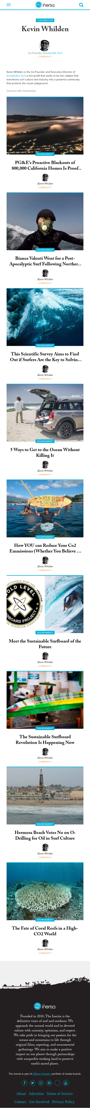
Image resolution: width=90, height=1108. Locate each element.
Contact (20, 1102)
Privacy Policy (63, 1102)
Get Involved (39, 1102)
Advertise (36, 1094)
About (21, 1094)
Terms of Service (60, 1094)
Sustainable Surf (52, 53)
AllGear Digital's (42, 1073)
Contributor (45, 20)
